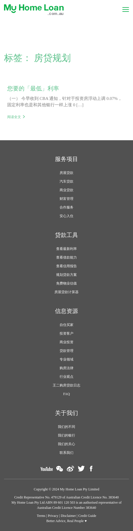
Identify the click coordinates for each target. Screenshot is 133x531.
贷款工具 (66, 235)
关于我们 (66, 413)
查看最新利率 (66, 249)
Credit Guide (87, 516)
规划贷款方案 (66, 275)
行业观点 (66, 377)
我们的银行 (66, 435)
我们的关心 (66, 444)
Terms (41, 516)
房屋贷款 (66, 173)
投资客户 (66, 333)
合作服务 (66, 207)
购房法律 (66, 368)
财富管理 (66, 199)
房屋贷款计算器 (66, 292)
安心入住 (66, 216)
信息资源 (66, 311)
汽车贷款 (66, 181)
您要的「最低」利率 (33, 88)
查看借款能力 (66, 257)
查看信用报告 (66, 266)
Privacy (53, 516)
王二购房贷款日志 (66, 385)
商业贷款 (66, 190)
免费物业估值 (66, 283)
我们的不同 (66, 427)
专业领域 (66, 359)
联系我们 (66, 453)
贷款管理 (66, 351)
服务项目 (66, 159)
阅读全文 (14, 117)
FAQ (66, 394)
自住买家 (66, 325)
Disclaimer (68, 516)
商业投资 (66, 342)
